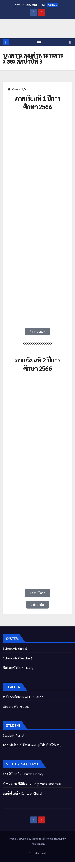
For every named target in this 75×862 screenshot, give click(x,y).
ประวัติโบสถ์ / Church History (23, 774)
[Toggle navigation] (39, 42)
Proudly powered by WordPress (26, 838)
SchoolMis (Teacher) (17, 658)
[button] (70, 42)
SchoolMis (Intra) (15, 648)
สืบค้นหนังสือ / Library (18, 668)
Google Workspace (16, 706)
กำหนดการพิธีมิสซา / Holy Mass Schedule (32, 783)
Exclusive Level (37, 853)
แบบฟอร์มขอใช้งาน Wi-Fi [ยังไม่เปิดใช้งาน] (32, 745)
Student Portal (13, 735)
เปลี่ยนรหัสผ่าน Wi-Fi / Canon (23, 697)
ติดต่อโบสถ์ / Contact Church (23, 793)
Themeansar (37, 843)
